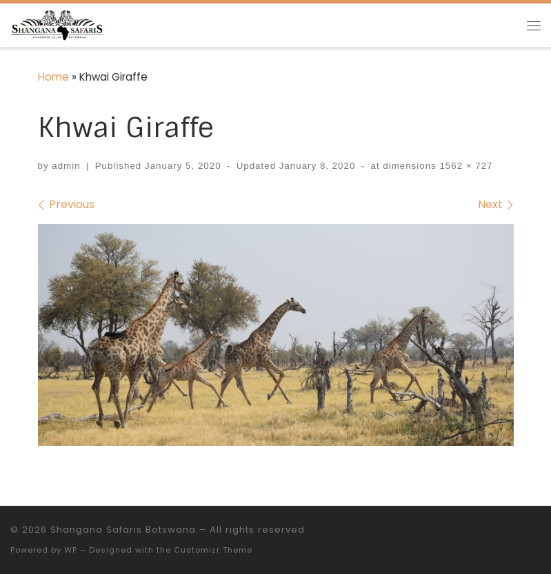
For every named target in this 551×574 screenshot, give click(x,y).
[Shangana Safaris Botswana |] (56, 23)
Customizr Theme (213, 549)
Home (53, 77)
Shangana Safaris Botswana (123, 529)
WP (70, 549)
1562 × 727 (465, 166)
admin (66, 166)
